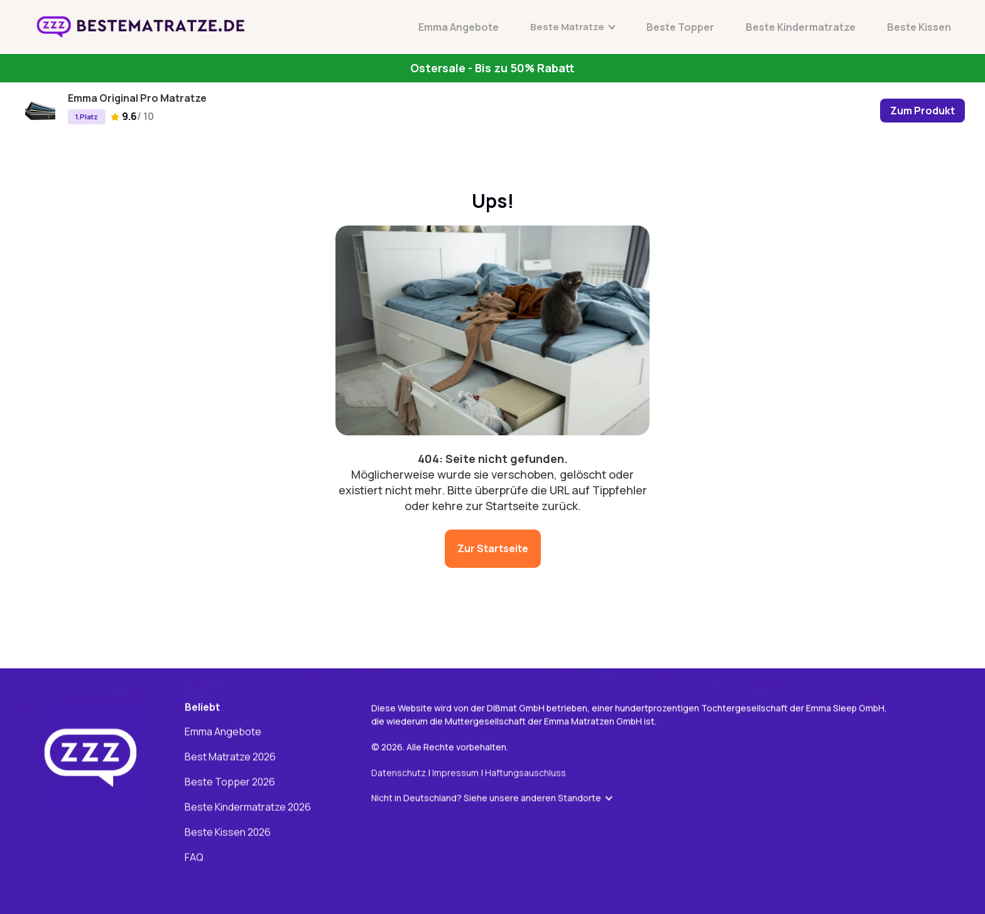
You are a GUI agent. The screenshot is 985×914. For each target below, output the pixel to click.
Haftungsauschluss (525, 773)
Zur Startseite (492, 548)
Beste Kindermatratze (801, 27)
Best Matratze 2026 (230, 757)
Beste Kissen (919, 27)
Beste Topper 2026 (230, 782)
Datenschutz (398, 773)
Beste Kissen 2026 (228, 833)
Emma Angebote (458, 27)
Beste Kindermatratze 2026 (248, 808)
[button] (498, 798)
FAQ (194, 858)
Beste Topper (680, 27)
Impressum (456, 773)
